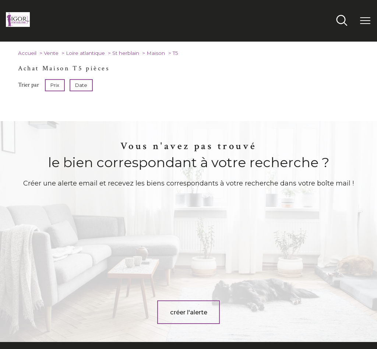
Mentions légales (228, 324)
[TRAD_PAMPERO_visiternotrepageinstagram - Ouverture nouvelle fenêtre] (199, 301)
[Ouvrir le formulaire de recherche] (342, 21)
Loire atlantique (85, 53)
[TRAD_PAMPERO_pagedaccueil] (18, 24)
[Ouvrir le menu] (365, 21)
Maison (156, 53)
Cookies (335, 324)
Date (81, 85)
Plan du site (196, 324)
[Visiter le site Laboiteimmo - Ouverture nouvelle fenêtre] (188, 338)
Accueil (27, 53)
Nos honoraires (166, 324)
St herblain (125, 53)
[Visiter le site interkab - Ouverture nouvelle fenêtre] (302, 299)
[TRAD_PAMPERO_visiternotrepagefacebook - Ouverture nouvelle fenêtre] (177, 301)
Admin (256, 324)
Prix (54, 85)
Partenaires (278, 324)
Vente (51, 53)
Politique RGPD (308, 324)
